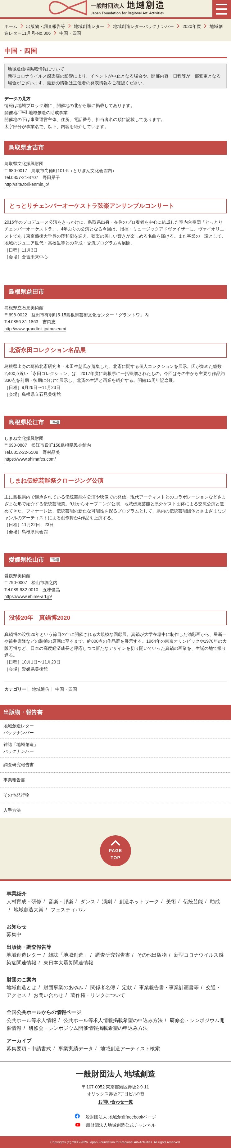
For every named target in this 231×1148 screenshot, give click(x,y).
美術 (171, 901)
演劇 (107, 901)
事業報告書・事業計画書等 (169, 987)
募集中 (14, 934)
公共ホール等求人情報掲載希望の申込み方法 (113, 1020)
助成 (215, 901)
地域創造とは (21, 987)
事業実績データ (75, 1048)
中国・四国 (66, 689)
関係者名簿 (102, 987)
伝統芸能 (193, 901)
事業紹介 (16, 893)
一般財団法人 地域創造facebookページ (115, 1116)
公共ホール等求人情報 (31, 1020)
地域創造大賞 (28, 909)
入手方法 (12, 810)
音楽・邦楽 (60, 901)
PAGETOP (115, 850)
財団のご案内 (21, 979)
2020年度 (192, 26)
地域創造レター (89, 26)
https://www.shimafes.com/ (30, 459)
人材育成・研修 (24, 901)
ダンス (87, 901)
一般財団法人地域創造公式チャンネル (115, 1125)
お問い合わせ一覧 (115, 1101)
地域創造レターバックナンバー (143, 26)
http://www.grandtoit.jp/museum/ (35, 328)
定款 (127, 987)
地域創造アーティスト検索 (130, 1048)
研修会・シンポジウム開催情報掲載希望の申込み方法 (88, 1028)
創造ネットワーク (139, 901)
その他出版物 (152, 955)
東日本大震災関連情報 (68, 962)
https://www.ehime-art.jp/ (28, 596)
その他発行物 (16, 795)
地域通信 (40, 689)
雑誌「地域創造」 (68, 955)
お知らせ (16, 926)
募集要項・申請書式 (29, 1048)
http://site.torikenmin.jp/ (26, 184)
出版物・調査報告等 (45, 26)
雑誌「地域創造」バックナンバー (20, 748)
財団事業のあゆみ (63, 987)
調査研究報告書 (18, 764)
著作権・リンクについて (97, 995)
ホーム (10, 26)
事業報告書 (14, 779)
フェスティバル (68, 909)
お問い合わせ (48, 995)
